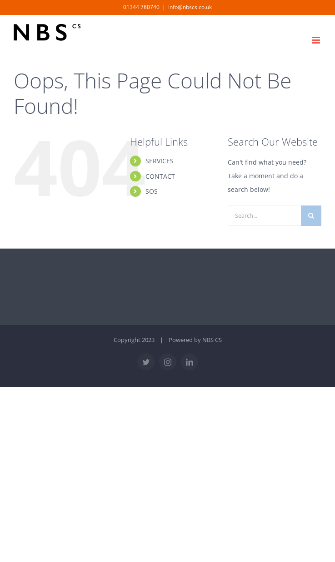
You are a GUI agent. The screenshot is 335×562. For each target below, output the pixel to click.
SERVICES (159, 160)
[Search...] (264, 215)
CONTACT (160, 176)
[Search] (311, 215)
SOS (151, 191)
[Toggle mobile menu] (316, 40)
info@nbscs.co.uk (190, 7)
